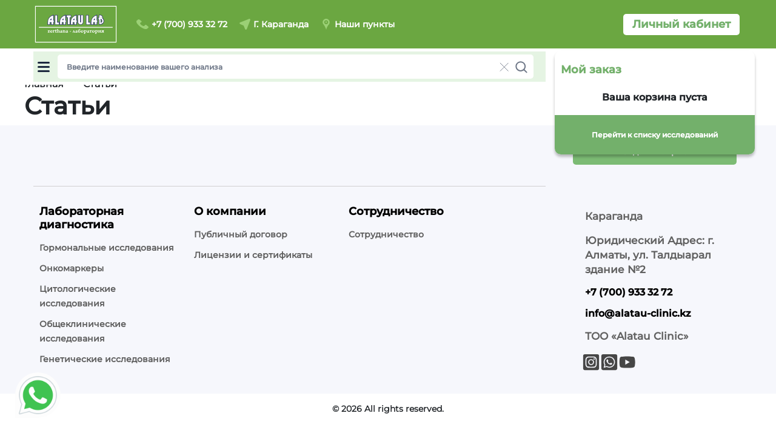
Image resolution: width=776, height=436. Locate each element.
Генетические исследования (104, 359)
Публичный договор (240, 234)
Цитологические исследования (77, 296)
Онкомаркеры (71, 268)
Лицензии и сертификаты (253, 254)
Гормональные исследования (106, 247)
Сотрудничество (386, 234)
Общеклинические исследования (82, 331)
